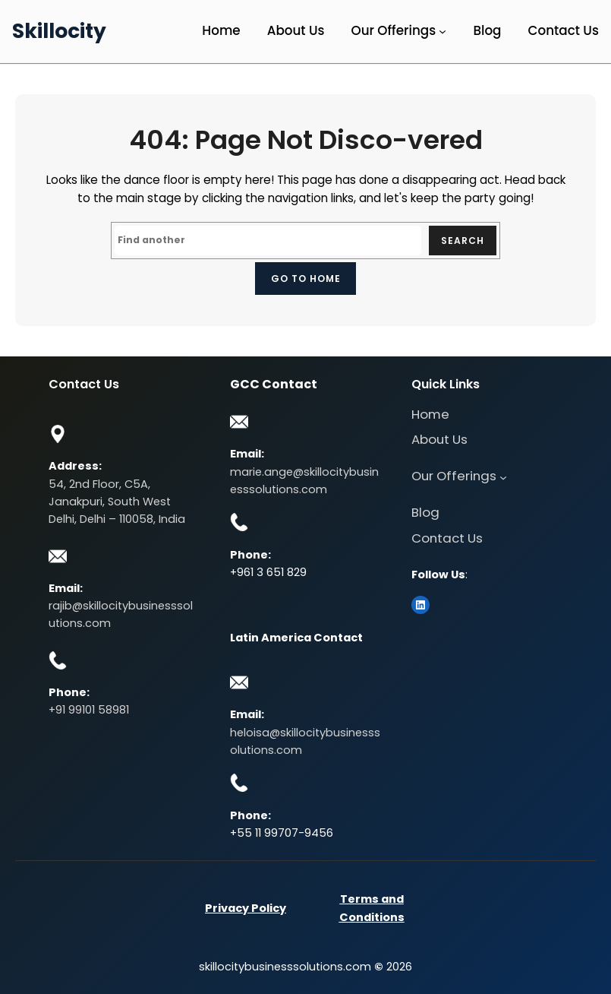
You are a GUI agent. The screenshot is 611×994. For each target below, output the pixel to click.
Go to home (306, 278)
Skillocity (59, 31)
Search (462, 240)
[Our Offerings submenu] (442, 31)
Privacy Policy (245, 908)
